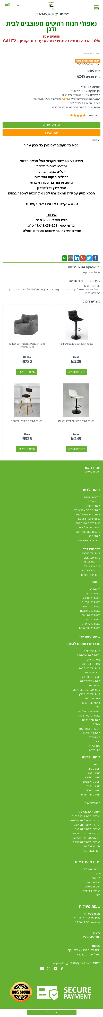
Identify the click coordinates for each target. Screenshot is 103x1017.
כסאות (95, 582)
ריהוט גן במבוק (93, 790)
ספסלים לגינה (93, 685)
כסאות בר (95, 589)
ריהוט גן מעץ (94, 768)
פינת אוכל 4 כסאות (90, 570)
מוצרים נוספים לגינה (83, 643)
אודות (97, 873)
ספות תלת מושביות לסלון (87, 523)
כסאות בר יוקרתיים (91, 602)
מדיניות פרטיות (92, 886)
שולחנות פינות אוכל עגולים (86, 510)
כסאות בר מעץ (93, 593)
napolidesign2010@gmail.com (72, 963)
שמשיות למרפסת (91, 732)
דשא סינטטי (94, 750)
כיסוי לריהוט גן (92, 803)
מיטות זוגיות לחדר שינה (88, 540)
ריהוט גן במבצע (92, 777)
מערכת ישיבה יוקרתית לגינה (86, 837)
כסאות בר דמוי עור (91, 615)
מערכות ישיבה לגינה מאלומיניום (84, 820)
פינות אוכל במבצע (91, 553)
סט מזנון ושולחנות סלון (89, 518)
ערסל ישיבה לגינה (91, 698)
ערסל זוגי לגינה (92, 659)
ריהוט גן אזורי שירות (90, 794)
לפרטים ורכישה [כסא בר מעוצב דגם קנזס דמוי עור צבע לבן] (76, 449)
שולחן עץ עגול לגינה (90, 681)
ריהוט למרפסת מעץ (90, 676)
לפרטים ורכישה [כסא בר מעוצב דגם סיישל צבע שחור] (27, 449)
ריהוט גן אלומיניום (91, 781)
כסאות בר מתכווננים (90, 610)
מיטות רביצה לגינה (91, 850)
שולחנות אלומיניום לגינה (88, 514)
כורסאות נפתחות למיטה (88, 531)
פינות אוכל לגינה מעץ (89, 694)
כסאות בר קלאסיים (91, 623)
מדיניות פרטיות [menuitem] (92, 471)
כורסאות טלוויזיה (92, 497)
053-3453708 (44, 14)
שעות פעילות (89, 906)
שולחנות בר (94, 536)
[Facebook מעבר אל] (62, 968)
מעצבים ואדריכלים (91, 891)
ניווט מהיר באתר (87, 862)
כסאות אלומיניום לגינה (89, 711)
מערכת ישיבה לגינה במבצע (86, 833)
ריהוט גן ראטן (94, 773)
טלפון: (96, 932)
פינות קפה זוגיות (92, 651)
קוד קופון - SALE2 (19, 41)
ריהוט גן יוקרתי (93, 786)
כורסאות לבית (93, 501)
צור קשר (96, 878)
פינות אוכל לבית (91, 549)
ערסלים (96, 724)
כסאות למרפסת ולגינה (89, 715)
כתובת (96, 946)
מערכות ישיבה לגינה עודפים (86, 842)
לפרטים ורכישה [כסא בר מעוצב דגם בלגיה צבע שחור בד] (76, 372)
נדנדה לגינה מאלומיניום (88, 655)
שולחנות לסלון (93, 505)
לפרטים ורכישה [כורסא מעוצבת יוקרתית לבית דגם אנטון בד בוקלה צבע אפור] (27, 372)
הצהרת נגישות (93, 882)
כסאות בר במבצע (91, 597)
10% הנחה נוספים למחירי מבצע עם (68, 41)
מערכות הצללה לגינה (89, 728)
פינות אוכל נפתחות (90, 574)
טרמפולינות (94, 745)
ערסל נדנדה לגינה (91, 663)
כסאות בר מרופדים (90, 606)
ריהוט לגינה (91, 757)
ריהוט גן (96, 764)
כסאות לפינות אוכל (89, 636)
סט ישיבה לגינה (92, 846)
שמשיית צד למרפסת (90, 702)
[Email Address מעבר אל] (42, 968)
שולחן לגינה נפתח (91, 720)
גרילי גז (97, 707)
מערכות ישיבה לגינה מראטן (86, 824)
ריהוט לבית (91, 490)
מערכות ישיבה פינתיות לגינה (86, 816)
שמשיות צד (94, 737)
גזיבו (98, 741)
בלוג (98, 895)
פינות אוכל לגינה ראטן (89, 668)
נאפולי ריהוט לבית (91, 869)
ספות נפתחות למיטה (89, 527)
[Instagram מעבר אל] (48, 968)
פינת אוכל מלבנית (91, 561)
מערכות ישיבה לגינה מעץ (87, 829)
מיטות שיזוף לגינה (91, 672)
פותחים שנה (51, 36)
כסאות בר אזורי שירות (89, 628)
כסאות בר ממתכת (91, 619)
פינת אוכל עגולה (92, 566)
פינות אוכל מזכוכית (91, 557)
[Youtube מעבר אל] (55, 968)
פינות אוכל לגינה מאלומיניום (86, 689)
